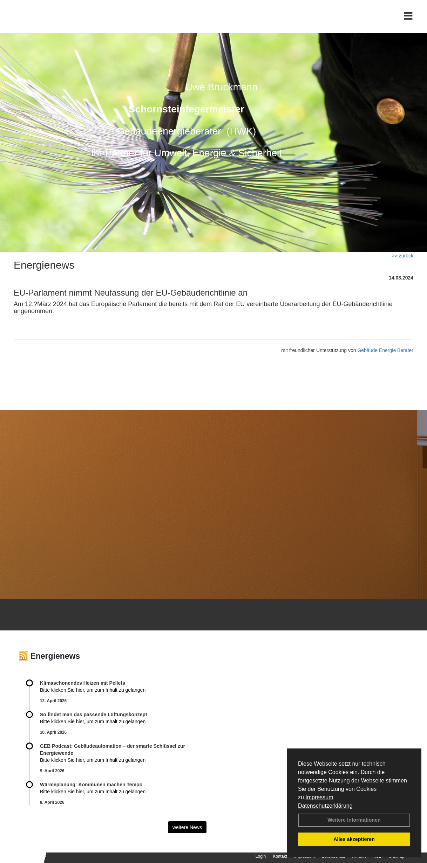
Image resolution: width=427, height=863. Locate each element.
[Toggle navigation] (408, 20)
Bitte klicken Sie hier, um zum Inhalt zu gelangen (92, 690)
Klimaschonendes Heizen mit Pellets (82, 683)
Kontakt (280, 856)
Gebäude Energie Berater (385, 350)
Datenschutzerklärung (325, 806)
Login (261, 856)
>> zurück (402, 255)
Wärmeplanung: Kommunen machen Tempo (91, 784)
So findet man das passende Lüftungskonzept (93, 714)
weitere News (187, 827)
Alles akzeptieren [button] (354, 839)
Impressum (319, 797)
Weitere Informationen (354, 820)
